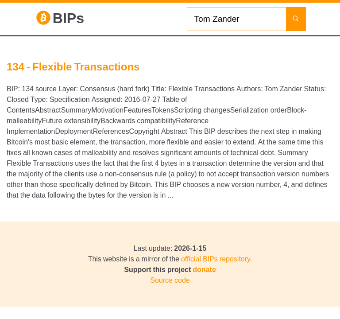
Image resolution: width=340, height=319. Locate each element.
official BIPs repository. (216, 258)
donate (204, 269)
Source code (169, 280)
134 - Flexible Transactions (73, 66)
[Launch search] (296, 19)
